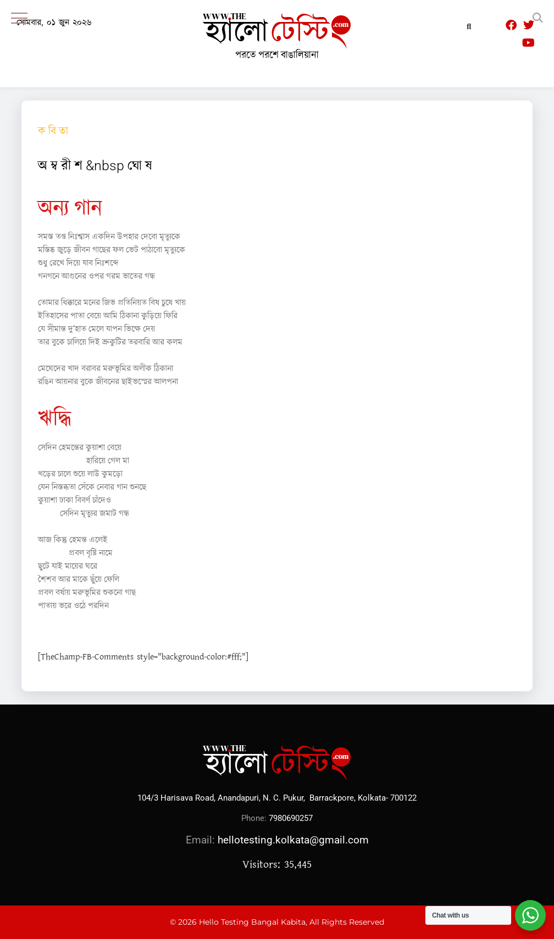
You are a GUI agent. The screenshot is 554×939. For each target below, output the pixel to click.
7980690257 (291, 818)
